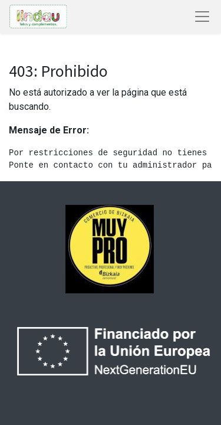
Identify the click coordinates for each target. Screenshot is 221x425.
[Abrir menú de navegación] (202, 16)
